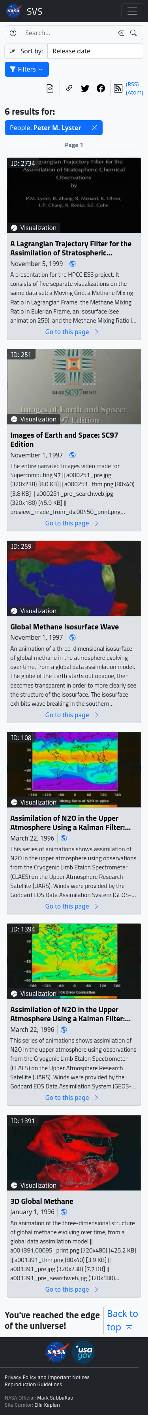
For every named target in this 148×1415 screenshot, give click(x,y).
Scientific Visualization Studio (35, 11)
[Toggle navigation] (132, 11)
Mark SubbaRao (55, 1398)
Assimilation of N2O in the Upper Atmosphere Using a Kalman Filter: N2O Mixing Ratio (67, 823)
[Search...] (67, 32)
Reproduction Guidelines (33, 1384)
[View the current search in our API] (50, 88)
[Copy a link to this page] (69, 88)
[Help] (13, 32)
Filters (27, 69)
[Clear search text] (119, 32)
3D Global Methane (41, 1201)
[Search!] (134, 32)
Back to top (123, 1320)
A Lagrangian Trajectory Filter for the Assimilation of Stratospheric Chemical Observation (70, 248)
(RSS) (132, 84)
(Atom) (134, 92)
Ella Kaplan (47, 1405)
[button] (94, 127)
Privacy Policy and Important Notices (47, 1377)
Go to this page (72, 332)
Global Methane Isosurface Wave (64, 626)
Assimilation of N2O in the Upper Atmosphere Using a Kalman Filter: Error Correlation (67, 1014)
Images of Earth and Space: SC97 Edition (64, 440)
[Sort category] (95, 51)
